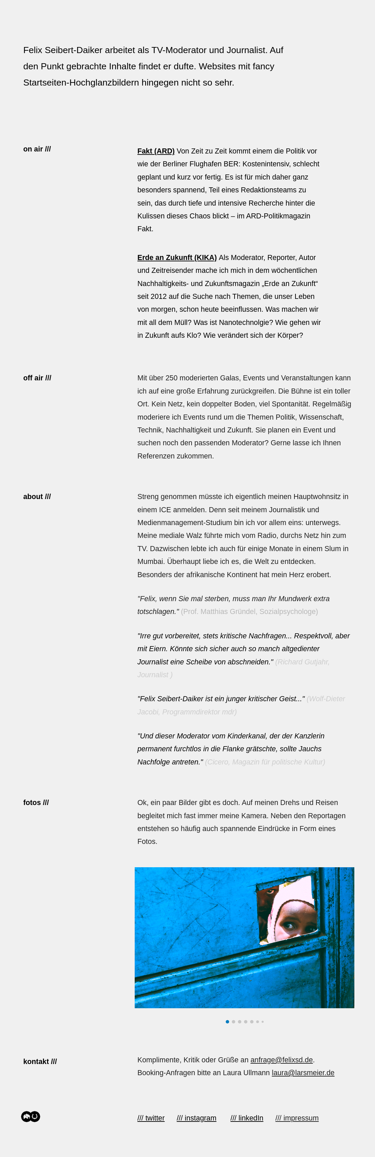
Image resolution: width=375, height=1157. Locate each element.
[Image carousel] (244, 945)
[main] (159, 66)
